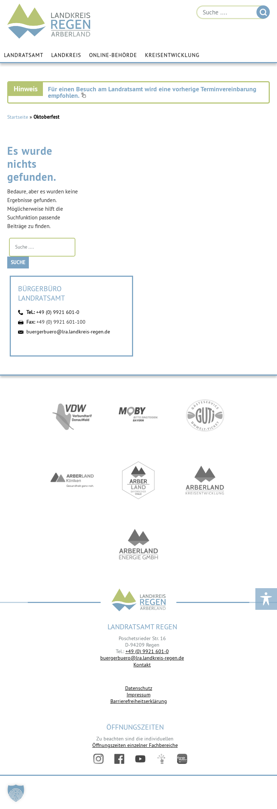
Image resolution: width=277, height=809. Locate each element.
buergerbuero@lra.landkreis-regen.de (68, 331)
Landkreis (66, 55)
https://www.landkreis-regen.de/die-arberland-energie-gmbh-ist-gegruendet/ (138, 545)
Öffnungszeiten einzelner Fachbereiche (135, 745)
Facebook (119, 759)
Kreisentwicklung (172, 55)
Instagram (98, 759)
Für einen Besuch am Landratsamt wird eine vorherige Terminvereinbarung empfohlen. (152, 92)
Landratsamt (23, 55)
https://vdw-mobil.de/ (72, 415)
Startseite (17, 117)
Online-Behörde (113, 55)
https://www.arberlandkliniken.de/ (72, 480)
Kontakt (142, 664)
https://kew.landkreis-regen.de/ (205, 480)
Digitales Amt (161, 759)
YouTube (140, 759)
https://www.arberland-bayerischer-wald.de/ (138, 480)
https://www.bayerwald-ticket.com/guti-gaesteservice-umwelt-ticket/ (205, 415)
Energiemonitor (182, 759)
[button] (16, 793)
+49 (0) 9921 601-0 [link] (147, 651)
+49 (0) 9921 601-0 (57, 312)
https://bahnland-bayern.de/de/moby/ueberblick (138, 415)
